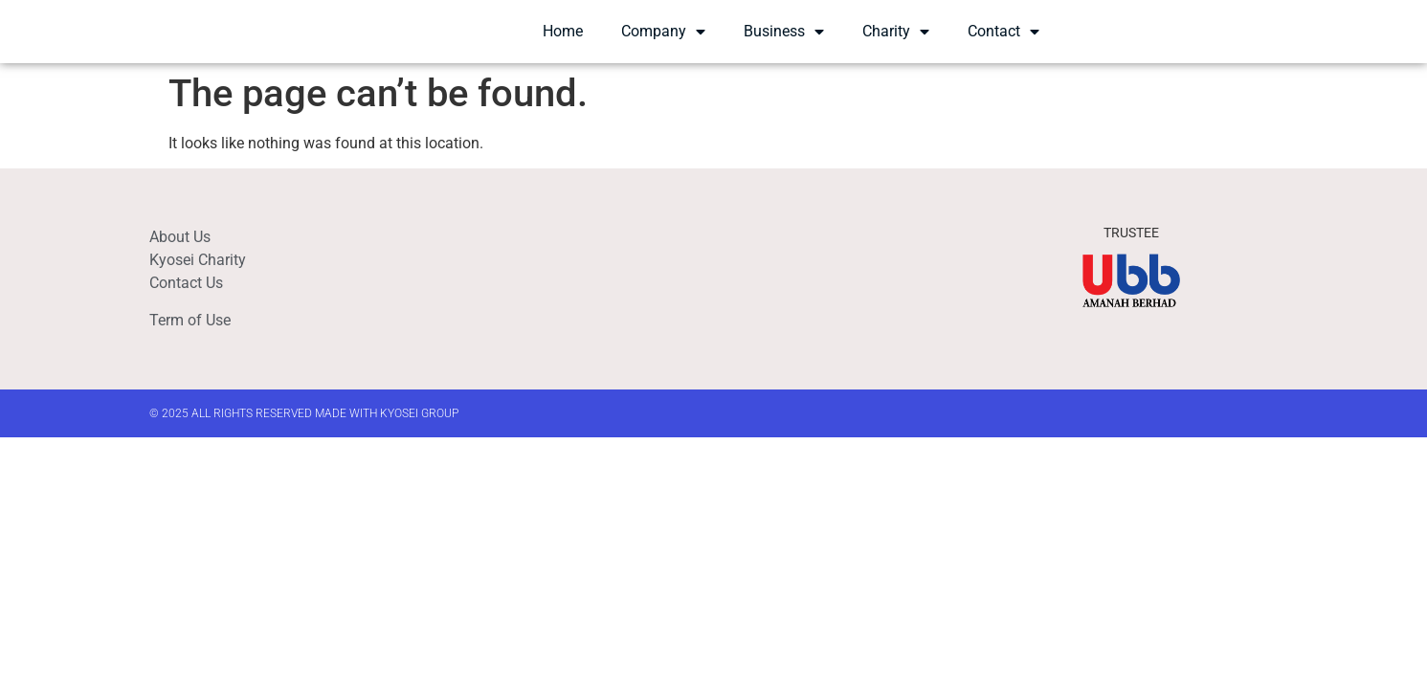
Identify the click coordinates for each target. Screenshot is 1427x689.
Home (563, 42)
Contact (1003, 43)
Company (663, 43)
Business (784, 43)
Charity (895, 43)
